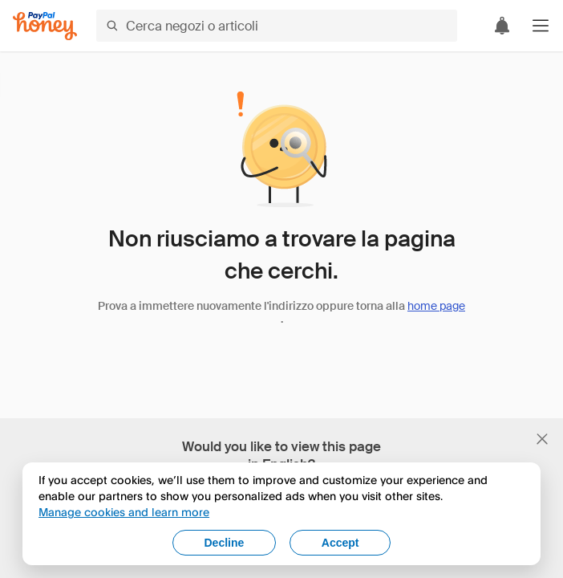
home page (436, 305)
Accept (340, 542)
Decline (225, 542)
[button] (540, 25)
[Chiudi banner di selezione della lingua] (542, 439)
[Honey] (45, 26)
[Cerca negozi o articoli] (276, 26)
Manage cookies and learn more (123, 512)
